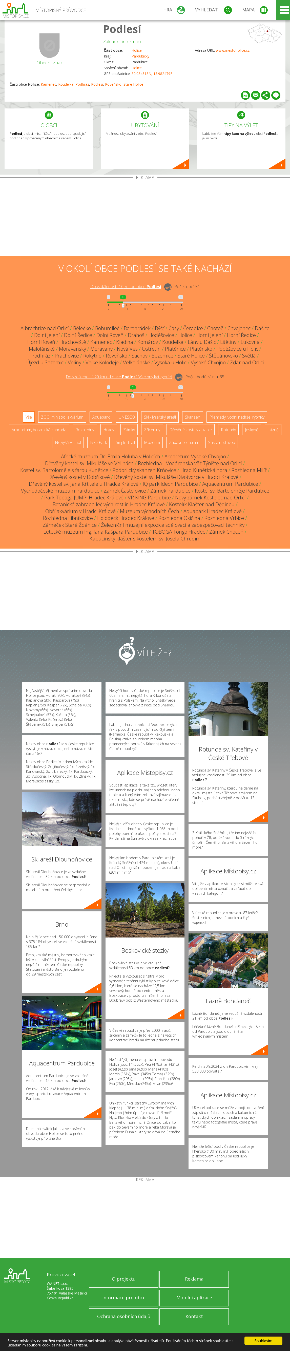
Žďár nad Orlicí (247, 362)
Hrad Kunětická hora (203, 470)
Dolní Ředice (78, 335)
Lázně (273, 430)
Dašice (262, 328)
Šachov (140, 355)
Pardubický (140, 56)
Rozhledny (84, 430)
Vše (29, 417)
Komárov (147, 342)
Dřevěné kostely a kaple (190, 430)
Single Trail (125, 442)
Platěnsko (201, 348)
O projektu (124, 1279)
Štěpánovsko (223, 355)
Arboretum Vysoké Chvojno (195, 456)
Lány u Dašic (202, 342)
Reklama (194, 1279)
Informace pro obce (124, 1297)
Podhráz (82, 84)
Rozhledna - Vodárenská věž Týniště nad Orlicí (190, 463)
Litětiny (228, 342)
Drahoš (136, 335)
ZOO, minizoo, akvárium (62, 417)
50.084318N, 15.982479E (152, 73)
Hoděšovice (161, 335)
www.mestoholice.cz (233, 50)
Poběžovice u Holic (237, 348)
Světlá (249, 355)
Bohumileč (107, 328)
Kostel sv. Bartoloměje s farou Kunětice (64, 470)
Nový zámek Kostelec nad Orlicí (210, 497)
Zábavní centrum (184, 442)
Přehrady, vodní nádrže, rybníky (236, 417)
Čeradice (193, 328)
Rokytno (92, 355)
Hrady (108, 430)
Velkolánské (136, 362)
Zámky (129, 430)
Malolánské (42, 348)
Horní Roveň (41, 342)
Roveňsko (113, 84)
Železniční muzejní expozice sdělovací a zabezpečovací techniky (172, 524)
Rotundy (228, 430)
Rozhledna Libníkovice (68, 518)
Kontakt (194, 1316)
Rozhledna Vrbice (224, 518)
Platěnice (175, 348)
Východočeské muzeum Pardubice (60, 490)
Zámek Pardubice (170, 490)
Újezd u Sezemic (45, 362)
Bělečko (82, 328)
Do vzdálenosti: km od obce (125, 286)
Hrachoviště (72, 342)
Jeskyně (251, 430)
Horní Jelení (209, 335)
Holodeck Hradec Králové (125, 518)
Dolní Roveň (109, 335)
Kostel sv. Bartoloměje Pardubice (232, 490)
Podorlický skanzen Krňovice (144, 470)
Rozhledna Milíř (249, 470)
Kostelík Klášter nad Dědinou (202, 504)
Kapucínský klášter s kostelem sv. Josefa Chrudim (145, 538)
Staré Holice (133, 84)
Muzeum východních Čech (149, 511)
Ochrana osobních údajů (123, 1316)
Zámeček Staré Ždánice (70, 524)
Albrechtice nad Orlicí (44, 328)
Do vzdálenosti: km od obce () (119, 377)
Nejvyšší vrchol (68, 442)
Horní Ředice (241, 335)
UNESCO (127, 417)
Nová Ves (127, 348)
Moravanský (72, 348)
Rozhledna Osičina (179, 518)
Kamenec (48, 84)
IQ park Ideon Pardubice (170, 483)
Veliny (74, 362)
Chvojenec (239, 328)
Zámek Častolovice (125, 490)
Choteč (215, 328)
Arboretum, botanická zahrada (39, 430)
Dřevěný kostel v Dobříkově (79, 477)
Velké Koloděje (102, 362)
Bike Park (98, 442)
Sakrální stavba (221, 442)
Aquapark (101, 417)
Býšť (159, 328)
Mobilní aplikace (194, 1297)
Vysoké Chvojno (208, 362)
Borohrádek (137, 328)
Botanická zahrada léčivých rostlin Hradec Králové (109, 504)
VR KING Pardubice (149, 497)
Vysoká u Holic (170, 362)
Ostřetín (151, 348)
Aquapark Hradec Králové (212, 511)
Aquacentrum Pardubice (230, 483)
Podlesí (122, 29)
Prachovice (67, 355)
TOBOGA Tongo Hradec (178, 531)
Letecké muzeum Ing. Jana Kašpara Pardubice (96, 531)
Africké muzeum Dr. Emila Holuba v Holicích (110, 456)
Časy (174, 328)
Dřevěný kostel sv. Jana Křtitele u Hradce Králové (83, 483)
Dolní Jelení (47, 335)
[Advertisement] (145, 217)
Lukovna (250, 342)
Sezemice (162, 355)
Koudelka (65, 84)
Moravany (101, 348)
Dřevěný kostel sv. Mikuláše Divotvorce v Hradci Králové (176, 477)
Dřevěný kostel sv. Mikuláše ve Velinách (89, 463)
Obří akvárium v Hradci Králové (80, 511)
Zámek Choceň (226, 531)
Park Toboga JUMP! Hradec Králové (83, 497)
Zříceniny (152, 430)
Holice (137, 50)
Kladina (124, 342)
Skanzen (192, 417)
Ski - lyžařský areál (160, 417)
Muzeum (152, 442)
